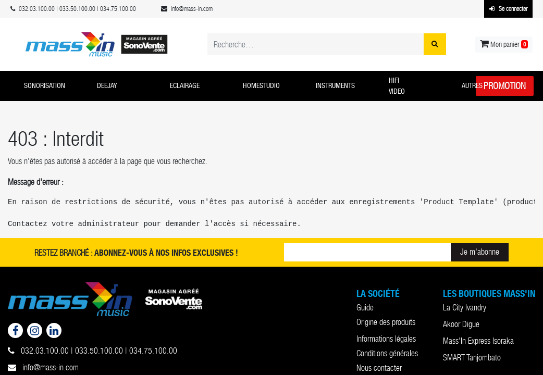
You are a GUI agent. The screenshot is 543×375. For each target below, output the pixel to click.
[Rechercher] (435, 44)
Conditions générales (387, 353)
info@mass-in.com (43, 367)
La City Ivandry (464, 307)
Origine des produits (385, 322)
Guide (365, 307)
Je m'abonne (479, 252)
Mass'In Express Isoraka (478, 341)
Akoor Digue (461, 324)
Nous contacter (379, 368)
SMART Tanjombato (472, 357)
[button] (52, 86)
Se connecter (508, 8)
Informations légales (386, 339)
